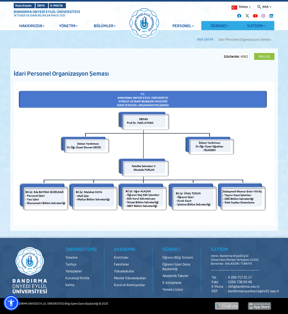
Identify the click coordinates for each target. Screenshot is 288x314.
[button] (11, 302)
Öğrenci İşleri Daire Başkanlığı (176, 266)
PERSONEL (183, 25)
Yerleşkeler (73, 271)
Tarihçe (70, 264)
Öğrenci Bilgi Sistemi (177, 257)
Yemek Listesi (172, 289)
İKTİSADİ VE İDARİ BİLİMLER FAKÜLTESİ (39, 15)
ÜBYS (47, 5)
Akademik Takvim (175, 275)
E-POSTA (68, 5)
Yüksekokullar (124, 271)
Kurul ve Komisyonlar (129, 284)
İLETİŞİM (256, 25)
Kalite (69, 284)
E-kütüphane (171, 282)
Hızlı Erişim (25, 5)
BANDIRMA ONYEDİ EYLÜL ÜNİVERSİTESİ (47, 11)
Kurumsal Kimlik (77, 277)
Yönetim (71, 257)
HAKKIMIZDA (32, 25)
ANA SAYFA (205, 39)
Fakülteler (121, 264)
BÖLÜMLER (105, 25)
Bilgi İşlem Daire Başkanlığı (82, 303)
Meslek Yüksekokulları (130, 277)
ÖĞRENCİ (220, 25)
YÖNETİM (68, 25)
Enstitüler (121, 257)
